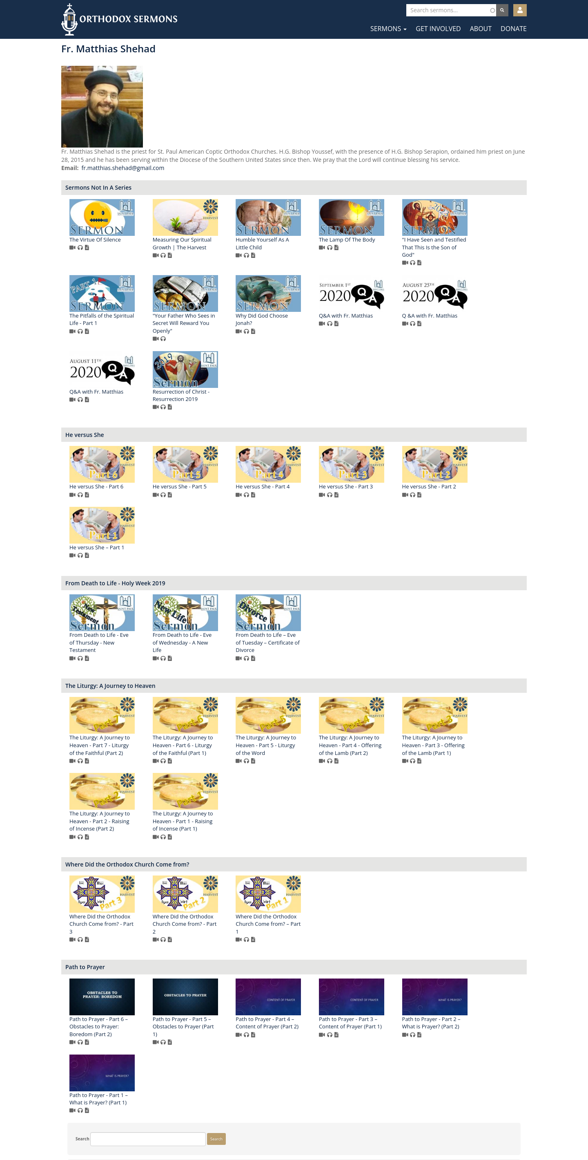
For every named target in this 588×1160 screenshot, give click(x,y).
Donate (514, 29)
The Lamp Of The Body (466, 247)
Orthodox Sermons (119, 19)
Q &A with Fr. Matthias (299, 392)
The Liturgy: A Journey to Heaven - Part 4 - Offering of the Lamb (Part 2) (469, 746)
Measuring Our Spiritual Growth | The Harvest (301, 251)
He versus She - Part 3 (465, 487)
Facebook (270, 1134)
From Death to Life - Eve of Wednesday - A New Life (301, 643)
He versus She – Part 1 (299, 548)
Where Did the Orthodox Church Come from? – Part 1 (387, 924)
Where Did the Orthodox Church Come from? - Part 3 (221, 924)
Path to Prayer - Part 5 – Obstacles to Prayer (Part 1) (302, 1027)
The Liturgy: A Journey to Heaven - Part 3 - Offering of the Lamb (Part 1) (220, 822)
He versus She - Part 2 (216, 548)
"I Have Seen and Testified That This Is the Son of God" (221, 323)
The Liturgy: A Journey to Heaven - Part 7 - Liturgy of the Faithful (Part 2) (219, 746)
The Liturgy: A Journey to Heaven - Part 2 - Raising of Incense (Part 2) (302, 822)
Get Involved (438, 29)
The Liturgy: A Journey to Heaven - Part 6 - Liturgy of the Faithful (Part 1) (302, 746)
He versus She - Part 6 (216, 487)
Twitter (294, 1134)
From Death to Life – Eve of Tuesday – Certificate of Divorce (387, 643)
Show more (80, 160)
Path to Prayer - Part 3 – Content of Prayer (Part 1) (469, 1023)
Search (76, 55)
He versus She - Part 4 (382, 487)
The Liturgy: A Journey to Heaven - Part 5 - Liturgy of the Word (385, 746)
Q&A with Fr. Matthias (216, 392)
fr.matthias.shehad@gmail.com (242, 176)
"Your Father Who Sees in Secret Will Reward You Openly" (386, 323)
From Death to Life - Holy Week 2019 (235, 583)
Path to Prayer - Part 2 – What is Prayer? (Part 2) (218, 1099)
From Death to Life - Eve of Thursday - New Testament (218, 643)
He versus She (204, 435)
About (481, 29)
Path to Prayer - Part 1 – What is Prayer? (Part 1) (301, 1099)
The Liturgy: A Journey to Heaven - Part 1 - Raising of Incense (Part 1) (385, 822)
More (74, 490)
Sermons (388, 29)
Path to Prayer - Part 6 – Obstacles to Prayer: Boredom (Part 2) (218, 1027)
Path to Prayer (205, 968)
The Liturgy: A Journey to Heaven (230, 686)
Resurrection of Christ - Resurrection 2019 (466, 395)
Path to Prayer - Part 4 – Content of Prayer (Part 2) (386, 1023)
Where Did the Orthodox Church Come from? (247, 865)
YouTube (319, 1134)
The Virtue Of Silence (215, 247)
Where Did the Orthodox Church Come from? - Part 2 (304, 924)
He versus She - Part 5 (299, 487)
